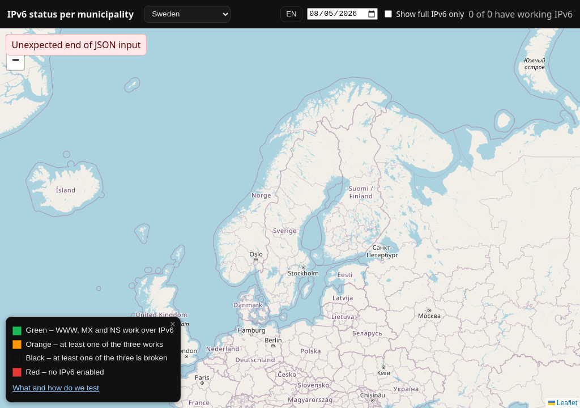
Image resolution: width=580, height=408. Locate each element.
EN (291, 14)
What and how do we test (55, 388)
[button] (15, 61)
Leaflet (562, 403)
